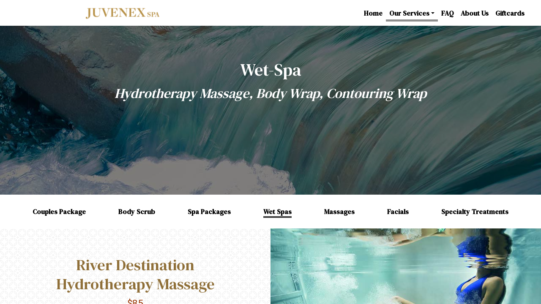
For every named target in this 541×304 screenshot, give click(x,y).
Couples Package (59, 211)
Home (373, 13)
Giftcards (510, 13)
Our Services (409, 13)
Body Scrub (136, 211)
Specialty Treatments (474, 211)
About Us (475, 13)
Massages (339, 211)
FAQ (447, 13)
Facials (398, 211)
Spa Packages (209, 211)
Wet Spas (277, 211)
